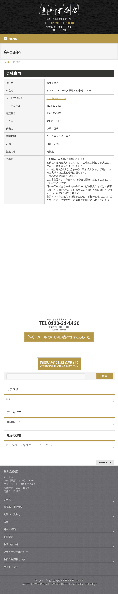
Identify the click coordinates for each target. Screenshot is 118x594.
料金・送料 (10, 529)
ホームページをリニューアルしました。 (31, 445)
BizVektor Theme (59, 584)
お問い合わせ (11, 544)
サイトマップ (11, 566)
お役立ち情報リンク (14, 559)
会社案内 (8, 537)
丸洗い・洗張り (12, 514)
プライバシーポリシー (16, 551)
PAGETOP (105, 462)
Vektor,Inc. (78, 584)
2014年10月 (13, 422)
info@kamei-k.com (56, 98)
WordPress (40, 584)
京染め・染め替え (13, 507)
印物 (6, 522)
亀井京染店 (54, 580)
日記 (8, 398)
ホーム (7, 499)
